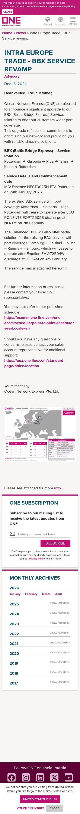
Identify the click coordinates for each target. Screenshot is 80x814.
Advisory (11, 76)
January (15, 594)
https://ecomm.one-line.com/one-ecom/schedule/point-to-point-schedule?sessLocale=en (39, 322)
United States (40, 799)
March (46, 594)
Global (48, 24)
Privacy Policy (67, 6)
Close (7, 11)
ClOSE (54, 808)
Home (7, 33)
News (21, 33)
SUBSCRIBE (55, 543)
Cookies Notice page (41, 6)
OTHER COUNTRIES (30, 808)
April (58, 594)
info (57, 488)
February (31, 594)
